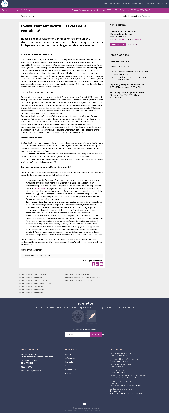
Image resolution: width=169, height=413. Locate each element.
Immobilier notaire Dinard (30, 277)
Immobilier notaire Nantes (31, 292)
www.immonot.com (117, 372)
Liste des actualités (131, 16)
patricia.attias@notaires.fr (31, 371)
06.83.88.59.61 (143, 10)
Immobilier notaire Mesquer (31, 289)
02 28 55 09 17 (120, 39)
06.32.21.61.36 (118, 10)
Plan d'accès (132, 44)
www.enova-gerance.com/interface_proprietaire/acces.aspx (126, 392)
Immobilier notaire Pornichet (76, 274)
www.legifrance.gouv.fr (119, 361)
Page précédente (27, 16)
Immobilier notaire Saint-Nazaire (78, 280)
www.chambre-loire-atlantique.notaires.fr (125, 378)
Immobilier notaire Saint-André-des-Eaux (82, 277)
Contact (160, 4)
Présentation (115, 4)
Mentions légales (76, 408)
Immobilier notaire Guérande (32, 286)
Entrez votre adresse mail (84, 329)
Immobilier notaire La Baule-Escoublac (36, 283)
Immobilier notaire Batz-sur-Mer (33, 280)
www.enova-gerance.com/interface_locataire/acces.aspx (125, 384)
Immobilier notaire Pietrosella (32, 274)
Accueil (105, 4)
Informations (137, 4)
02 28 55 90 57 (138, 39)
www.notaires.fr (116, 367)
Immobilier (126, 4)
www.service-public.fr (118, 356)
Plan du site (94, 408)
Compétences (149, 4)
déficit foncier (40, 188)
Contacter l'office (117, 44)
